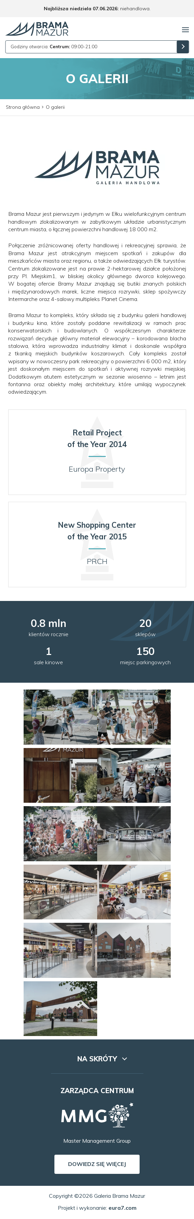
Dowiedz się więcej (97, 1164)
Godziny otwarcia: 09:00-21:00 (54, 46)
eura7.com (122, 1207)
